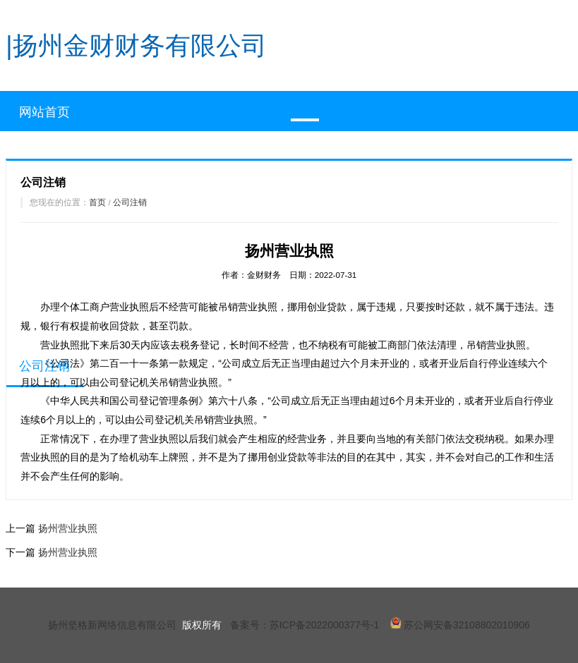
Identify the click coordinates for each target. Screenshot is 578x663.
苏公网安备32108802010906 (460, 625)
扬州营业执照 (67, 528)
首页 (97, 202)
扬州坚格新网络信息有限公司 (112, 625)
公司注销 (130, 202)
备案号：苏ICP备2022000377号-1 (305, 625)
